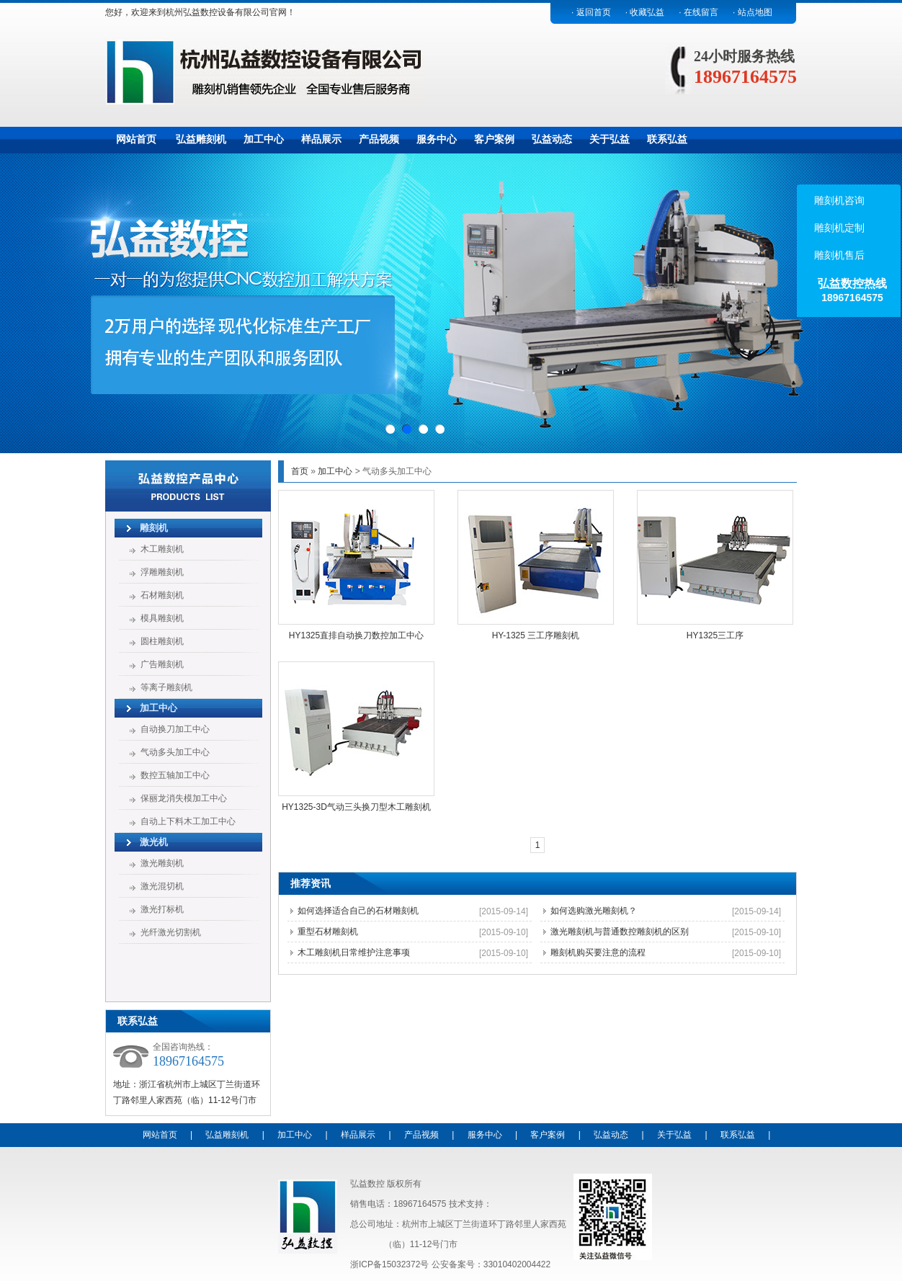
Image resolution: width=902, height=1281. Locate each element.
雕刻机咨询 (838, 200)
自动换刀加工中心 (175, 729)
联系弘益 (667, 139)
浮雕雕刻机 (162, 572)
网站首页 (136, 139)
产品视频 (379, 139)
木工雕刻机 (162, 549)
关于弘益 (609, 139)
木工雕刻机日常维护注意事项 (354, 952)
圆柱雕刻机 (162, 641)
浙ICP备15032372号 (389, 1264)
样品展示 (321, 139)
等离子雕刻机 (166, 687)
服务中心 (436, 139)
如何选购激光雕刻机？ (593, 911)
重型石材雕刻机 (328, 932)
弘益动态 (552, 139)
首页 (299, 471)
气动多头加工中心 (175, 752)
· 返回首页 (591, 12)
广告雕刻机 (162, 664)
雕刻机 (154, 527)
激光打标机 (162, 909)
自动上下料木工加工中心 (188, 821)
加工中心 (264, 139)
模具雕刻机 (162, 618)
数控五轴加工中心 (175, 775)
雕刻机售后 (838, 255)
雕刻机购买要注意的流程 (598, 952)
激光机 (154, 841)
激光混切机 (162, 886)
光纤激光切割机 (170, 932)
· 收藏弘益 (645, 12)
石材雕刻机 (162, 595)
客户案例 (494, 139)
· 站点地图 (752, 12)
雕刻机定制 (838, 227)
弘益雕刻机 (201, 139)
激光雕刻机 (162, 863)
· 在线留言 (698, 12)
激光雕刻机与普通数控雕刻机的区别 (619, 932)
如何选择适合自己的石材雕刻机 (358, 911)
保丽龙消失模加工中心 (183, 798)
